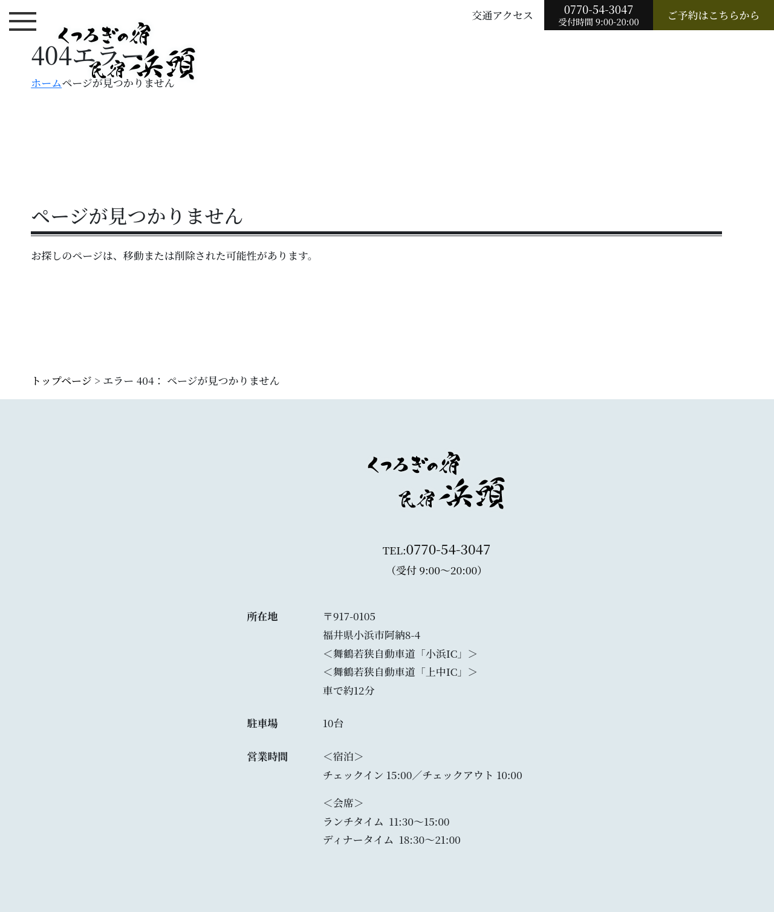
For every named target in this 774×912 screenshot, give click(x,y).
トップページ (61, 380)
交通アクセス (502, 14)
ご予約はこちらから (714, 14)
